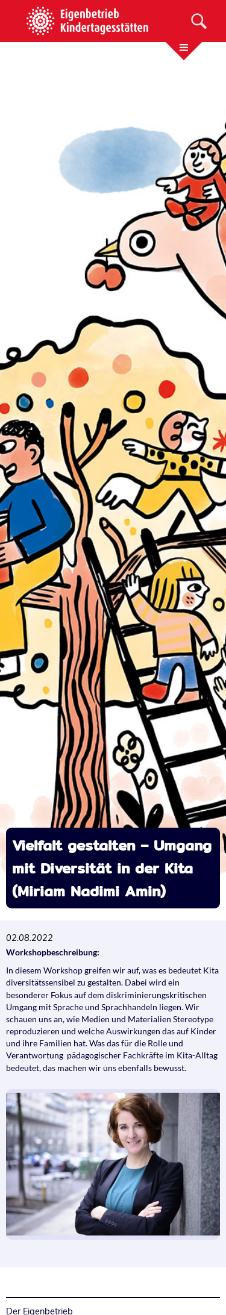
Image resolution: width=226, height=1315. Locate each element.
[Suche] (199, 21)
